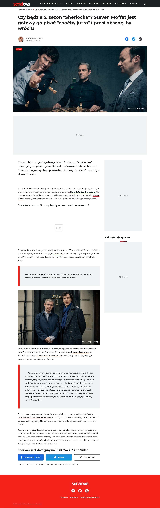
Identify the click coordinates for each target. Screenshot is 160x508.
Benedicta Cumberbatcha (82, 192)
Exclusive (81, 4)
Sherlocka (31, 188)
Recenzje (94, 4)
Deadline (58, 253)
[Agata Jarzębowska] (52, 38)
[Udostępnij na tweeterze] (133, 39)
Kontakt (64, 497)
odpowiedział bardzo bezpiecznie (34, 417)
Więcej (133, 4)
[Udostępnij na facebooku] (126, 39)
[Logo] (21, 4)
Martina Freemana (80, 352)
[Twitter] (80, 491)
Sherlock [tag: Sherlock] (62, 464)
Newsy (68, 4)
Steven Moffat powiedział (49, 355)
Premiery (106, 4)
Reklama (74, 497)
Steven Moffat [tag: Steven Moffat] (73, 464)
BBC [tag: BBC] (24, 464)
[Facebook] (73, 491)
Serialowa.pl (22, 9)
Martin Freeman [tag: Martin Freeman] (52, 464)
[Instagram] (86, 491)
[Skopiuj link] (140, 39)
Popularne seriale (50, 4)
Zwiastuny (120, 4)
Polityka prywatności (89, 497)
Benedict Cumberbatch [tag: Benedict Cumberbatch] (36, 464)
